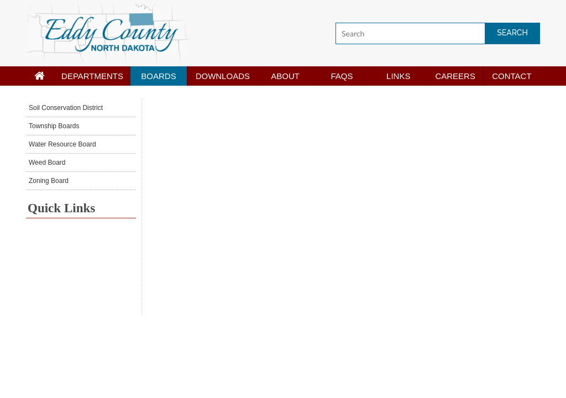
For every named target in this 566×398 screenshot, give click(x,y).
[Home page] (39, 76)
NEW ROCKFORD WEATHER (81, 273)
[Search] (438, 33)
